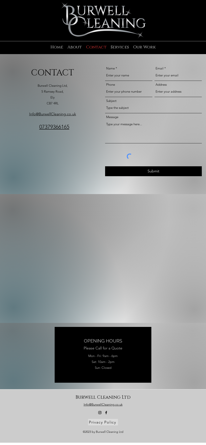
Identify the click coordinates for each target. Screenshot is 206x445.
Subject (111, 100)
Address (161, 84)
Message (112, 117)
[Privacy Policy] (103, 422)
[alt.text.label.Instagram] (193, 33)
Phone (110, 84)
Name (110, 68)
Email (160, 68)
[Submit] (153, 171)
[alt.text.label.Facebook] (200, 33)
